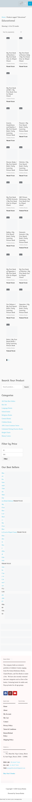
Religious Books (7, 415)
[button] (25, 3)
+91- (11, 762)
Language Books (7, 408)
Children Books (7, 422)
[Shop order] (12, 32)
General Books (6, 418)
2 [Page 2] (7, 360)
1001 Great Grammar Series (10, 425)
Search (26, 387)
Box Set (4, 405)
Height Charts (6, 432)
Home (4, 17)
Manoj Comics (6, 436)
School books (6, 411)
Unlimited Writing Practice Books (12, 429)
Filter (6, 459)
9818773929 (16, 762)
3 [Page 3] (8, 360)
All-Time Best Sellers (8, 401)
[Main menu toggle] (30, 4)
